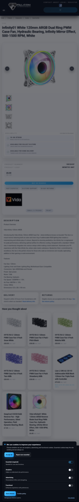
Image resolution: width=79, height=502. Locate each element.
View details (71, 498)
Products (10, 18)
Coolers (27, 18)
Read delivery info (29, 301)
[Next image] (72, 68)
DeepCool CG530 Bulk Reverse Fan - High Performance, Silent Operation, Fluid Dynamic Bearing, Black (13, 419)
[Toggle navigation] (4, 10)
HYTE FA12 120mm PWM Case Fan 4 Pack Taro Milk (13, 373)
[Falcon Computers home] (19, 7)
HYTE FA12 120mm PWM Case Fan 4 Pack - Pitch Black (39, 337)
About (56, 2)
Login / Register (68, 2)
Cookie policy (21, 493)
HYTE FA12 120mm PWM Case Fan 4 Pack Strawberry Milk (39, 373)
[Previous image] (7, 68)
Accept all (9, 455)
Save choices (10, 493)
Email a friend (34, 210)
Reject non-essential (22, 455)
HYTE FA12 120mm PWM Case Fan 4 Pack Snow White (13, 337)
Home (2, 18)
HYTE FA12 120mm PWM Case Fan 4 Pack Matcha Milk (64, 337)
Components (18, 18)
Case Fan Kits (35, 18)
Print (49, 210)
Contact (48, 2)
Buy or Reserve (39, 183)
